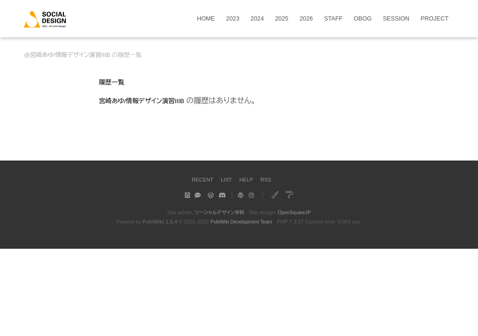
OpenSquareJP (296, 212)
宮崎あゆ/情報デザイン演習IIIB (70, 54)
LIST (226, 179)
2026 (306, 19)
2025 (281, 19)
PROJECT (435, 19)
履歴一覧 (114, 82)
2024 (257, 19)
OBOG (363, 19)
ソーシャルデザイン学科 (218, 212)
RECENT (200, 179)
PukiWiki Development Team (241, 221)
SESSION (396, 19)
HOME (206, 19)
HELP (247, 179)
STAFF (333, 19)
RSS (269, 179)
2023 (232, 19)
